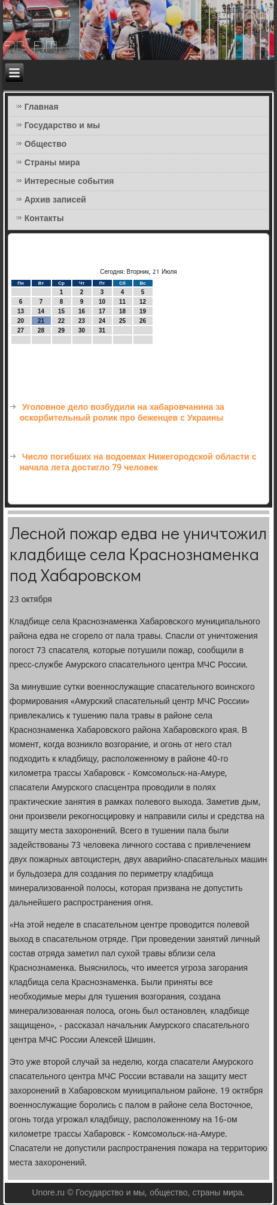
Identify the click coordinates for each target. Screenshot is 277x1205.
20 (20, 321)
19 (142, 311)
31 (102, 330)
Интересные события (69, 181)
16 (81, 311)
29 (61, 330)
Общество (46, 144)
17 (102, 311)
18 (122, 311)
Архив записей (55, 200)
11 (122, 301)
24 (102, 321)
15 (61, 311)
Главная (42, 107)
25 (122, 321)
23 (81, 321)
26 (142, 321)
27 (20, 330)
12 (142, 301)
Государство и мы (63, 126)
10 (102, 301)
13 (20, 311)
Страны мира (52, 163)
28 (41, 330)
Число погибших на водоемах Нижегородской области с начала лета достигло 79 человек (138, 462)
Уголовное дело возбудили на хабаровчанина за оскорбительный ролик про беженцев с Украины (122, 412)
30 (81, 330)
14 (41, 311)
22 (61, 321)
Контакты (44, 219)
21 (41, 321)
